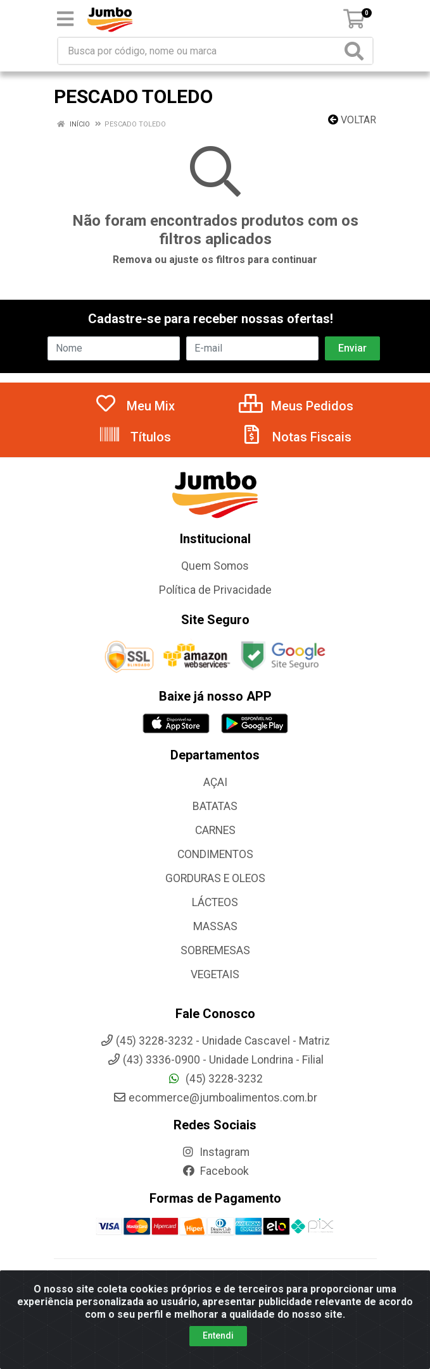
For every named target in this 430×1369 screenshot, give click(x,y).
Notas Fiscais (295, 437)
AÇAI (215, 782)
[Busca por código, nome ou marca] (199, 51)
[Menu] (65, 19)
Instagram (215, 1152)
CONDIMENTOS (215, 854)
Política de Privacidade (215, 590)
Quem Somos (215, 566)
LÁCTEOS (215, 902)
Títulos (134, 437)
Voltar (352, 120)
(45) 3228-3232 (215, 1078)
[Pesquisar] (356, 51)
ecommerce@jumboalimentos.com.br (215, 1097)
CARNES (215, 830)
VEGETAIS (215, 974)
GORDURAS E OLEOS (215, 878)
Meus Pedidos (296, 406)
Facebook (215, 1171)
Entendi (218, 1335)
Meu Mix (134, 406)
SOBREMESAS (215, 950)
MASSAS (215, 926)
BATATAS (215, 806)
